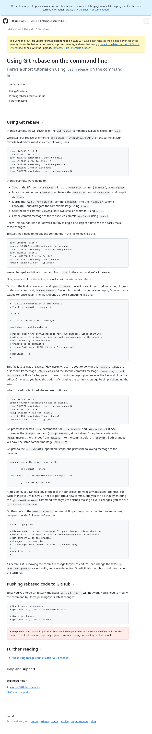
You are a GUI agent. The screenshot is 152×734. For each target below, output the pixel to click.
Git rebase (43, 29)
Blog (93, 721)
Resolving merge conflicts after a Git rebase (40, 658)
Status (54, 721)
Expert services (79, 721)
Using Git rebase (25, 122)
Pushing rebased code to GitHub (40, 584)
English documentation (96, 9)
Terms (34, 721)
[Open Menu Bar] (146, 21)
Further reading (24, 649)
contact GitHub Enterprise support (71, 47)
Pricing (65, 721)
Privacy (45, 721)
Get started (14, 29)
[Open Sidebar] (4, 29)
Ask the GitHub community (23, 687)
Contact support (17, 692)
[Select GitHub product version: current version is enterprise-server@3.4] (48, 21)
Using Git (29, 29)
